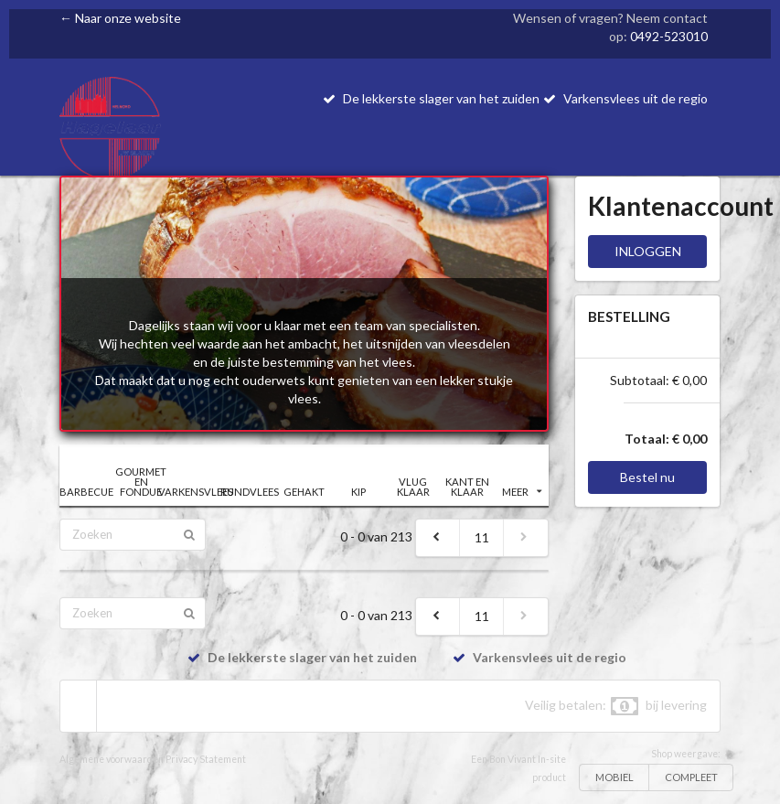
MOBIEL (614, 777)
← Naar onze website (120, 18)
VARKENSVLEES (195, 492)
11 (482, 537)
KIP (358, 492)
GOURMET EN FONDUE (140, 482)
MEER (522, 492)
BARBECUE (86, 492)
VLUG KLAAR (413, 487)
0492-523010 (669, 36)
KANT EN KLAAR (467, 487)
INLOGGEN (647, 251)
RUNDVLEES (249, 492)
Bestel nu (647, 477)
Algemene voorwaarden (111, 759)
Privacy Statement (206, 759)
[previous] (438, 538)
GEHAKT (304, 492)
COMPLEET (691, 777)
